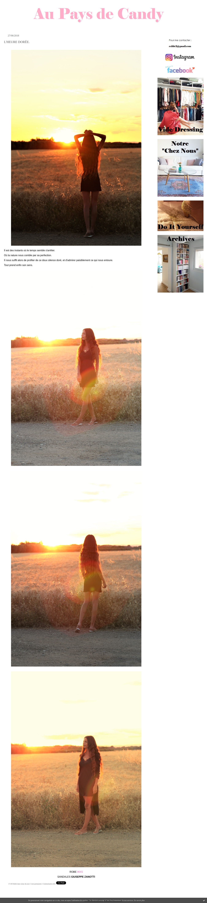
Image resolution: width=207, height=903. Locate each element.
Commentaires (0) (49, 884)
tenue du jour (25, 884)
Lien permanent (36, 884)
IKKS (80, 872)
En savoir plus (139, 900)
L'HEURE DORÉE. (17, 42)
